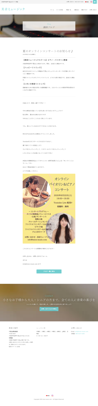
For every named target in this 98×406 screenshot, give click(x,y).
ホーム (52, 9)
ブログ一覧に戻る (49, 271)
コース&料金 (59, 9)
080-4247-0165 (80, 333)
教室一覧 (68, 9)
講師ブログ (84, 9)
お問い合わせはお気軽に (49, 309)
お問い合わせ (93, 9)
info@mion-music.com (81, 331)
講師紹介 (76, 9)
